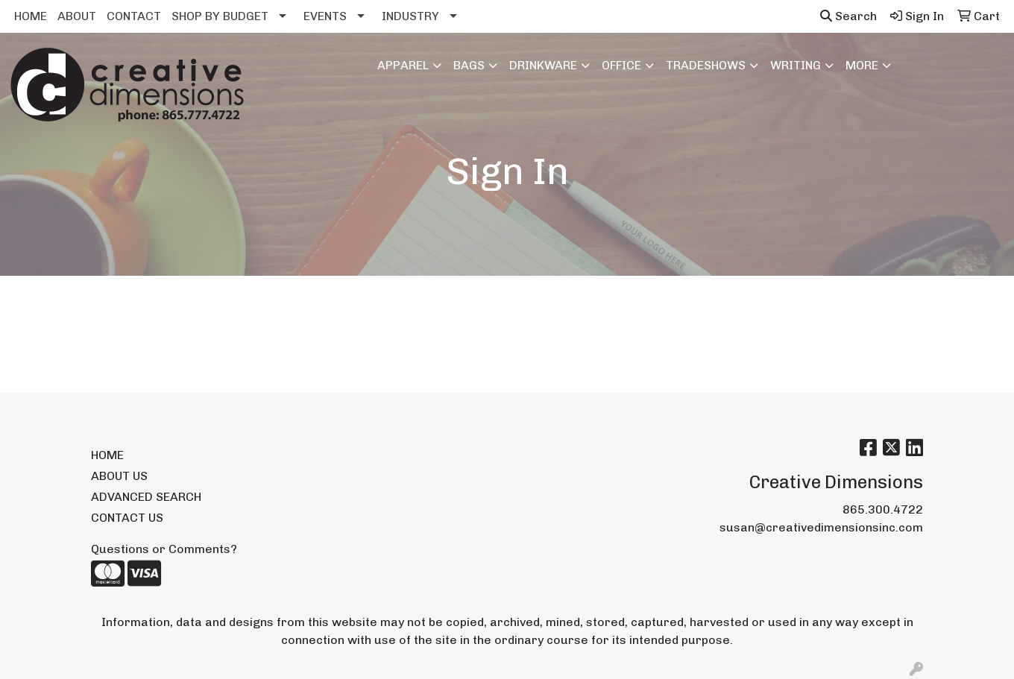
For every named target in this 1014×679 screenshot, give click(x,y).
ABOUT (76, 16)
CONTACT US (127, 518)
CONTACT (134, 16)
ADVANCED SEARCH (146, 497)
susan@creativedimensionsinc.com (821, 527)
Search (848, 16)
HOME (30, 16)
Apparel (403, 65)
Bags (469, 65)
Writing (795, 65)
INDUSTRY (410, 16)
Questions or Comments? (164, 549)
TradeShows (706, 65)
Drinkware (543, 65)
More (861, 65)
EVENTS (325, 16)
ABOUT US (119, 476)
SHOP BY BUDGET (219, 16)
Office (621, 65)
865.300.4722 (883, 509)
